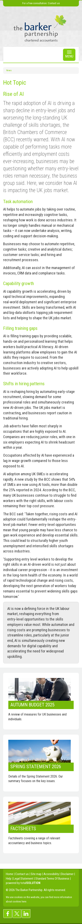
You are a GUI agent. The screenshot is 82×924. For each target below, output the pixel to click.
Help (8, 878)
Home (9, 874)
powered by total (23, 883)
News (9, 70)
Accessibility (51, 874)
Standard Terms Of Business (52, 878)
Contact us (54, 3)
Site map (36, 874)
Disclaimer (67, 874)
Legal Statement (23, 878)
